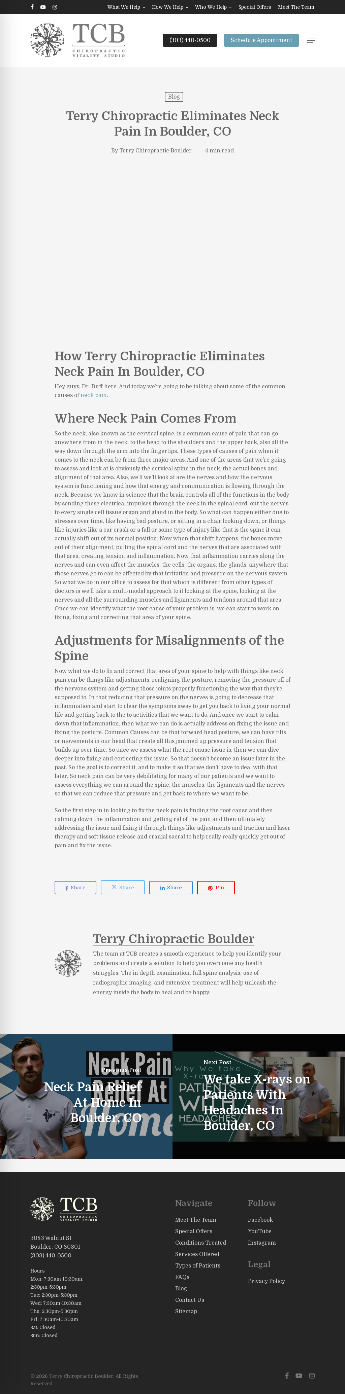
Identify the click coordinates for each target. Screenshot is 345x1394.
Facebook (260, 1220)
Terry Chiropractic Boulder (155, 151)
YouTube (260, 1231)
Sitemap (186, 1312)
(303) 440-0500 (50, 1256)
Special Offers (193, 1231)
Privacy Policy (266, 1281)
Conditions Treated (200, 1243)
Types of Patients (197, 1266)
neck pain (94, 395)
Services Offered (197, 1254)
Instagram (262, 1243)
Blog (174, 97)
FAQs (182, 1277)
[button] (311, 40)
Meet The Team (195, 1220)
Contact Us (189, 1300)
